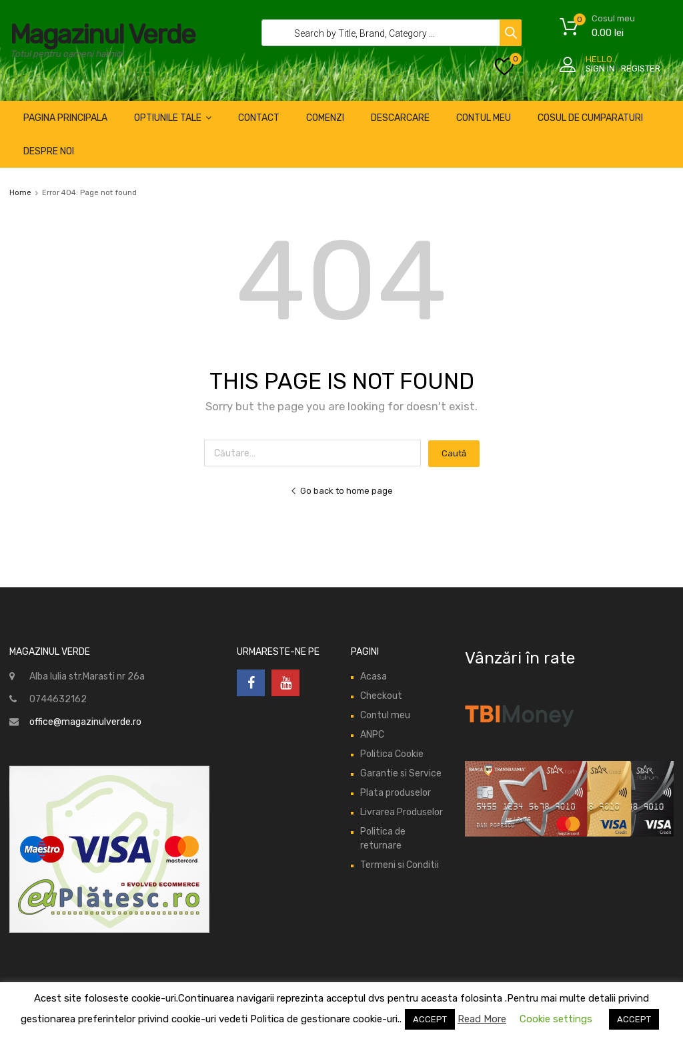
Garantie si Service (401, 773)
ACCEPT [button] (430, 1019)
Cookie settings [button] (556, 1019)
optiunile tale (172, 118)
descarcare (400, 118)
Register (640, 68)
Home (20, 192)
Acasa (373, 676)
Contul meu (385, 715)
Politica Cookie (392, 754)
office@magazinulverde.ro (85, 722)
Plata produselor (395, 792)
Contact (258, 118)
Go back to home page (341, 491)
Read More (482, 1019)
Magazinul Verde (102, 34)
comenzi (325, 118)
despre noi (48, 151)
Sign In (600, 68)
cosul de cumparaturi (590, 118)
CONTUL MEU (483, 118)
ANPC (372, 734)
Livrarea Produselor (401, 812)
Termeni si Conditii (399, 865)
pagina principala (65, 118)
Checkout (381, 696)
